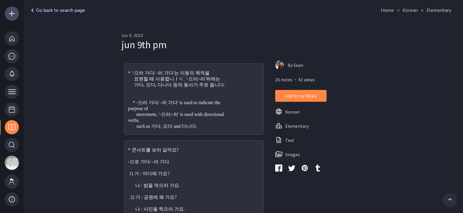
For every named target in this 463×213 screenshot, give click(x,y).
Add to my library (301, 96)
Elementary (439, 10)
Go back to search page (57, 10)
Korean (410, 10)
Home (387, 10)
